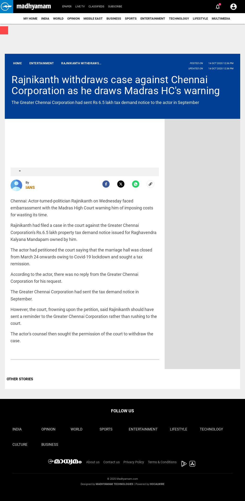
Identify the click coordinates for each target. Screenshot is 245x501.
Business (113, 18)
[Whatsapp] (135, 184)
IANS (30, 187)
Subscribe (115, 6)
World (58, 18)
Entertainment (152, 18)
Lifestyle (200, 18)
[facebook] (106, 184)
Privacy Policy (133, 462)
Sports (131, 18)
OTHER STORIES (20, 379)
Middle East (93, 18)
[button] (6, 6)
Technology (179, 18)
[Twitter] (121, 184)
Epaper (67, 6)
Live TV (80, 6)
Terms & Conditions (162, 462)
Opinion (73, 18)
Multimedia (221, 18)
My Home (30, 18)
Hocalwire (157, 484)
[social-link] (150, 184)
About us (93, 462)
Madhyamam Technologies (114, 484)
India (45, 18)
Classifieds (96, 6)
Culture (20, 444)
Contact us (111, 462)
